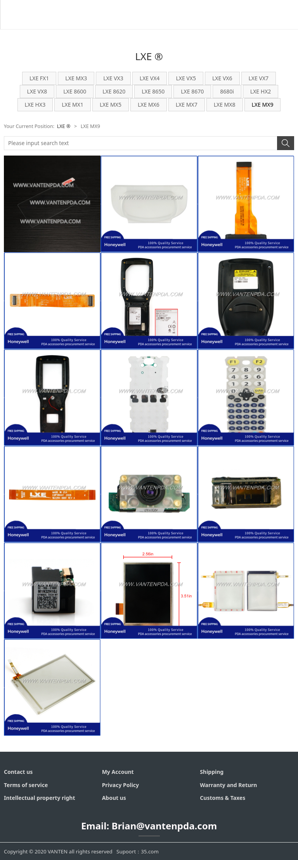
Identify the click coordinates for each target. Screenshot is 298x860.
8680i (227, 91)
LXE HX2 (260, 91)
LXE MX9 (263, 104)
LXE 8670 (192, 91)
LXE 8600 (74, 91)
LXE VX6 (222, 78)
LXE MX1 (72, 104)
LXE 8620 (113, 91)
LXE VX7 (259, 78)
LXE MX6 (148, 104)
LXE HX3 (35, 104)
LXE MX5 (110, 104)
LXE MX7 (187, 104)
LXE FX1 (39, 78)
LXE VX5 (186, 78)
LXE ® (64, 126)
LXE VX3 (113, 78)
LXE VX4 (150, 78)
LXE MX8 (225, 104)
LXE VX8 (37, 91)
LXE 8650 (153, 91)
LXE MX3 (76, 78)
